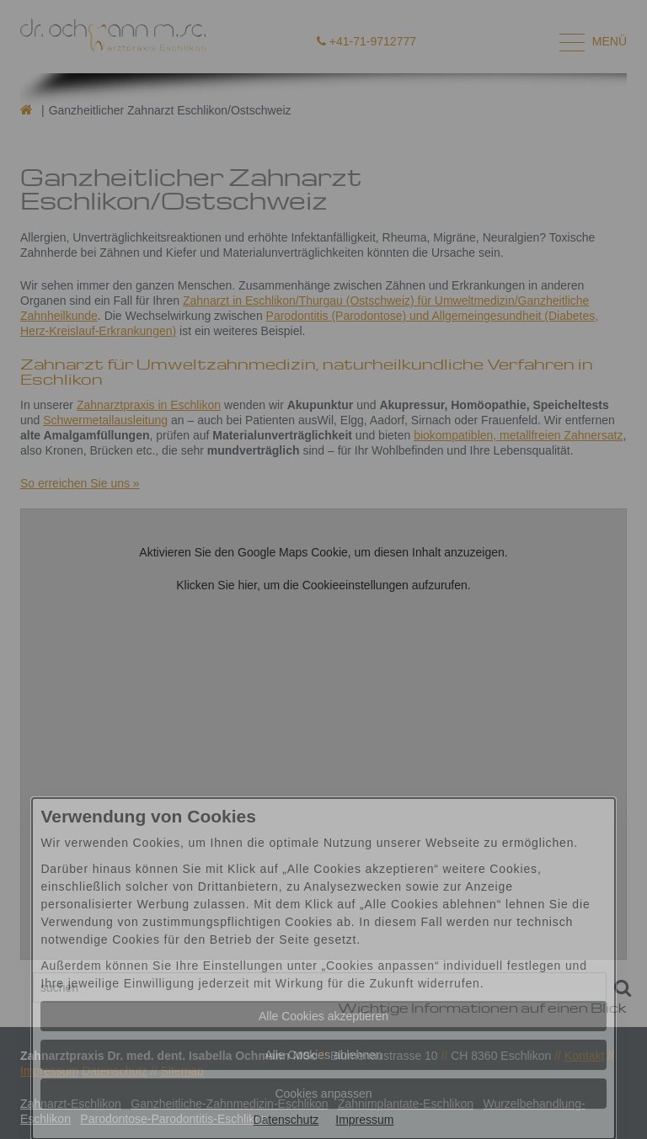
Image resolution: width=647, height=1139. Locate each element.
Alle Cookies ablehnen (323, 1055)
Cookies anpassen (323, 1093)
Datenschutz (285, 1119)
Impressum (364, 1119)
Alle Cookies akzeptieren (323, 1016)
